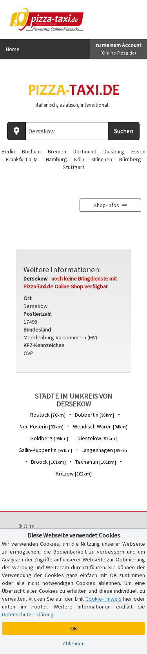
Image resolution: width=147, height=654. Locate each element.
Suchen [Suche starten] (123, 131)
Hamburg (56, 159)
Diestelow (97, 438)
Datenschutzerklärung (28, 614)
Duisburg (113, 151)
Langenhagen (105, 450)
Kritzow (74, 473)
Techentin (95, 461)
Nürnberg (130, 159)
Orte (26, 526)
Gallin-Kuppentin (45, 450)
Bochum (31, 151)
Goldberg (49, 438)
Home (13, 49)
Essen (138, 151)
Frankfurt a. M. (22, 159)
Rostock (47, 414)
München (101, 159)
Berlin (8, 151)
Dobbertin (94, 414)
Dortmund (84, 151)
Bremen (57, 151)
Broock (48, 461)
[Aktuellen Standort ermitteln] (16, 131)
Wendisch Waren (100, 426)
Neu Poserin (42, 426)
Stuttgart (73, 167)
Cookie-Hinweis (103, 598)
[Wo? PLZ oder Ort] (67, 131)
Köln (79, 159)
